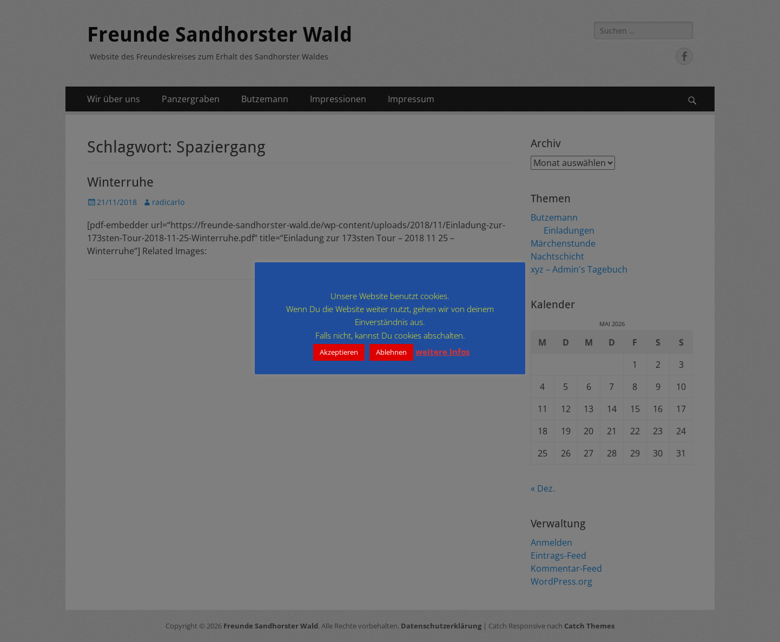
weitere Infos (442, 351)
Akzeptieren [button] (339, 352)
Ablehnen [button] (391, 352)
